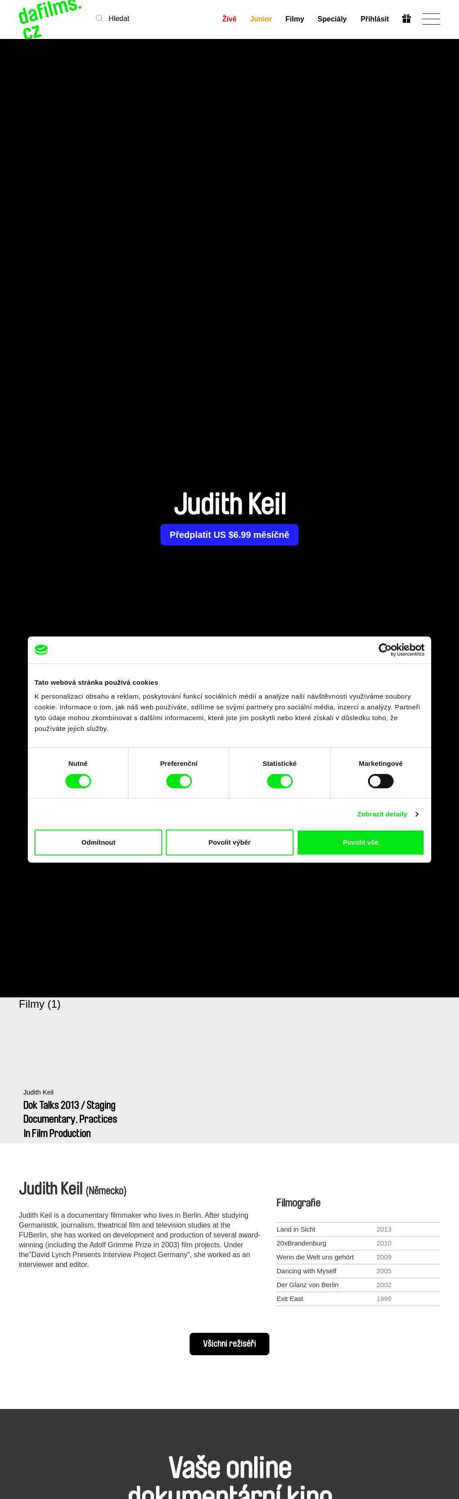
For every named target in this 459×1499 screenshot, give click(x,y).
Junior (261, 19)
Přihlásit (374, 19)
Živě (229, 19)
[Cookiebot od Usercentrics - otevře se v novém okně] (385, 650)
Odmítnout (99, 842)
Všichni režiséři (229, 1344)
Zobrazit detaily (382, 814)
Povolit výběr (229, 842)
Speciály (332, 19)
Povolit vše (360, 842)
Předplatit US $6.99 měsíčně (230, 535)
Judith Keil (38, 1092)
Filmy (295, 19)
